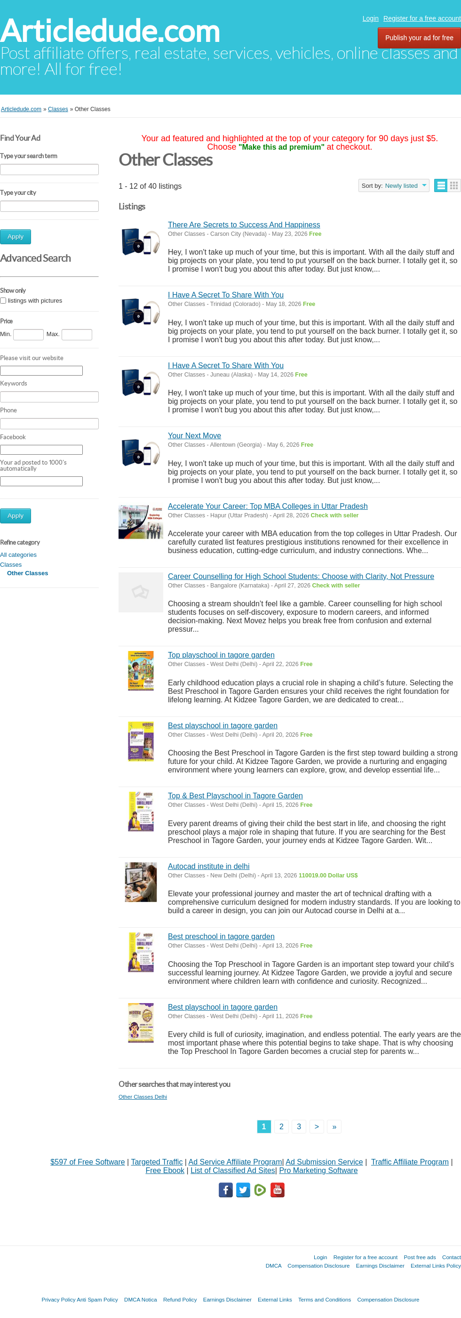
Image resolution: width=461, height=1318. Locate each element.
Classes (11, 564)
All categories (18, 554)
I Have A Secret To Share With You (226, 295)
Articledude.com (110, 31)
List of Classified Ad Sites (233, 1170)
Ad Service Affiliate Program (235, 1162)
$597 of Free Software (87, 1162)
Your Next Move (194, 436)
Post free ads (420, 1257)
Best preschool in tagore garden (221, 936)
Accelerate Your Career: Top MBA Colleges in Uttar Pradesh (268, 506)
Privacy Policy (58, 1299)
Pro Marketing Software (318, 1170)
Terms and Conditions (324, 1299)
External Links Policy (436, 1265)
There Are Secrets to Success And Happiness (244, 225)
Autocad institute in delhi (208, 866)
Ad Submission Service (324, 1162)
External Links (275, 1299)
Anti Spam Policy (97, 1299)
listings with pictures (35, 300)
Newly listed (401, 185)
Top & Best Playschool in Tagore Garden (235, 796)
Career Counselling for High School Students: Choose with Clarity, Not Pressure (301, 576)
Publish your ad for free (419, 37)
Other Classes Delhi (143, 1096)
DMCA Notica (140, 1299)
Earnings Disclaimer (380, 1265)
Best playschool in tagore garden (223, 726)
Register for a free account (422, 18)
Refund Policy (180, 1299)
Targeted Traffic (157, 1162)
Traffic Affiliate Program (410, 1162)
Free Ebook (164, 1170)
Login (371, 18)
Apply (16, 236)
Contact (451, 1257)
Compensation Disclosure (318, 1265)
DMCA (274, 1265)
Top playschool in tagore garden (221, 655)
